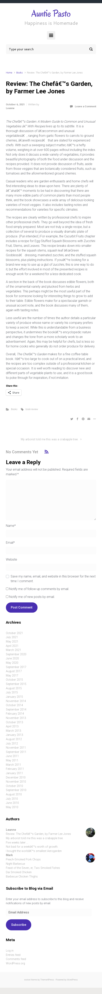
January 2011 (14, 773)
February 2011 (15, 769)
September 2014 (16, 709)
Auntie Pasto (51, 13)
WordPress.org (15, 963)
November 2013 (16, 718)
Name (11, 526)
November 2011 (16, 747)
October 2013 (14, 722)
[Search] (51, 49)
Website (11, 559)
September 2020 (16, 654)
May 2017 (12, 675)
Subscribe (18, 925)
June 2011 (12, 756)
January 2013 (14, 735)
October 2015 (14, 679)
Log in (10, 950)
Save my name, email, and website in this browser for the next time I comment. (53, 579)
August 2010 (14, 794)
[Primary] (51, 35)
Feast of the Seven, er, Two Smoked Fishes (33, 868)
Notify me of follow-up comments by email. (39, 589)
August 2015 (14, 688)
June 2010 (12, 803)
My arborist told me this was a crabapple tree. (49, 439)
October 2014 (14, 705)
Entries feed (13, 955)
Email (10, 542)
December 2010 (16, 777)
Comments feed (16, 959)
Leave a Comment (85, 106)
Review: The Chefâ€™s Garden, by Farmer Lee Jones (38, 834)
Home (9, 72)
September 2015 (16, 684)
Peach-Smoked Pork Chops (23, 859)
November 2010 (16, 781)
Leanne (10, 108)
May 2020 (12, 663)
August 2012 (14, 739)
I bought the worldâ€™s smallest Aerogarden (34, 851)
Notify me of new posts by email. (32, 597)
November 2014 (16, 701)
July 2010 (12, 798)
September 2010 (16, 790)
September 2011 (16, 752)
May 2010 (12, 807)
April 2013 (12, 726)
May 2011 (12, 760)
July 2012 (12, 743)
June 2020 (12, 658)
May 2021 (12, 641)
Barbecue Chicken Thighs (22, 876)
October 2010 (14, 786)
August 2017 (14, 671)
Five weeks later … (17, 842)
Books (19, 72)
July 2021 (12, 637)
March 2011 (13, 764)
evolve (27, 979)
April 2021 (12, 646)
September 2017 (16, 667)
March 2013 (13, 730)
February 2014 (15, 713)
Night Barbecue (15, 864)
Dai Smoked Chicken (19, 872)
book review (32, 409)
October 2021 (14, 633)
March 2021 (13, 650)
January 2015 (14, 696)
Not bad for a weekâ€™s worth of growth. (32, 846)
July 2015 (12, 692)
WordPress (72, 979)
